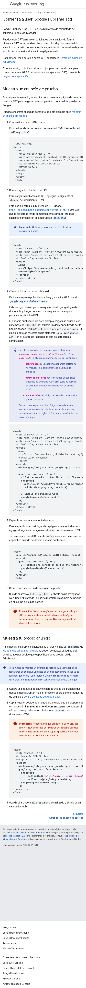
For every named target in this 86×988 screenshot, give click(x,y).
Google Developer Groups (16, 932)
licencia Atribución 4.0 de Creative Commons (24, 832)
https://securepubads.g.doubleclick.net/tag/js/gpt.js (39, 209)
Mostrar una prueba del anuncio (20, 650)
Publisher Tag (27, 4)
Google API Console (13, 963)
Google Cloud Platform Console (19, 968)
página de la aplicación (16, 76)
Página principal (10, 12)
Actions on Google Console (16, 984)
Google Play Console (13, 973)
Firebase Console (11, 978)
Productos (27, 12)
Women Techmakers (13, 948)
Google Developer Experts (16, 938)
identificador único (55, 364)
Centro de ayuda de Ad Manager (60, 679)
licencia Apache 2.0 (15, 836)
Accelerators (9, 943)
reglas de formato (50, 413)
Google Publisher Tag (46, 12)
